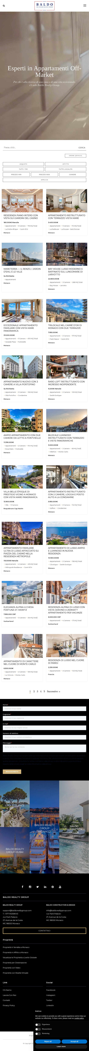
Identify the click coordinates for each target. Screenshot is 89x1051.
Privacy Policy (9, 1006)
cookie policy (79, 1018)
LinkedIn (50, 1006)
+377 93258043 (11, 914)
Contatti (6, 1001)
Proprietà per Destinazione (15, 963)
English (32, 1036)
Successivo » (56, 691)
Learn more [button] (61, 1046)
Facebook (50, 990)
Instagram (50, 995)
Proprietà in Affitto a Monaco (15, 953)
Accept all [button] (74, 1041)
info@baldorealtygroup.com (58, 911)
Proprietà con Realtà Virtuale (15, 973)
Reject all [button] (47, 1041)
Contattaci (45, 931)
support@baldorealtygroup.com (17, 911)
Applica (44, 180)
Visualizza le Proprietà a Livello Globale (20, 958)
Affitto (65, 164)
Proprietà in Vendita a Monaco (16, 948)
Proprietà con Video (11, 968)
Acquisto (23, 164)
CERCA (82, 148)
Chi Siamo (7, 990)
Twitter (49, 1001)
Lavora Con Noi (9, 995)
